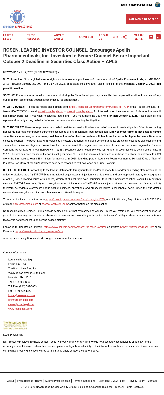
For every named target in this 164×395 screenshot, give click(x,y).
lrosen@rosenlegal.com (21, 295)
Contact (86, 37)
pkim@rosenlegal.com (50, 111)
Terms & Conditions (84, 380)
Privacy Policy (137, 380)
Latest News (8, 36)
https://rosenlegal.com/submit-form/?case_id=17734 (99, 106)
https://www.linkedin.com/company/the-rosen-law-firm (75, 226)
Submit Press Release (57, 380)
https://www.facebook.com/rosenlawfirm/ (39, 231)
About (10, 380)
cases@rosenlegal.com (80, 111)
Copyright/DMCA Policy (112, 380)
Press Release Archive (29, 380)
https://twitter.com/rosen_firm (137, 226)
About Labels (59, 36)
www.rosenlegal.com (20, 308)
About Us (104, 36)
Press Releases (33, 36)
